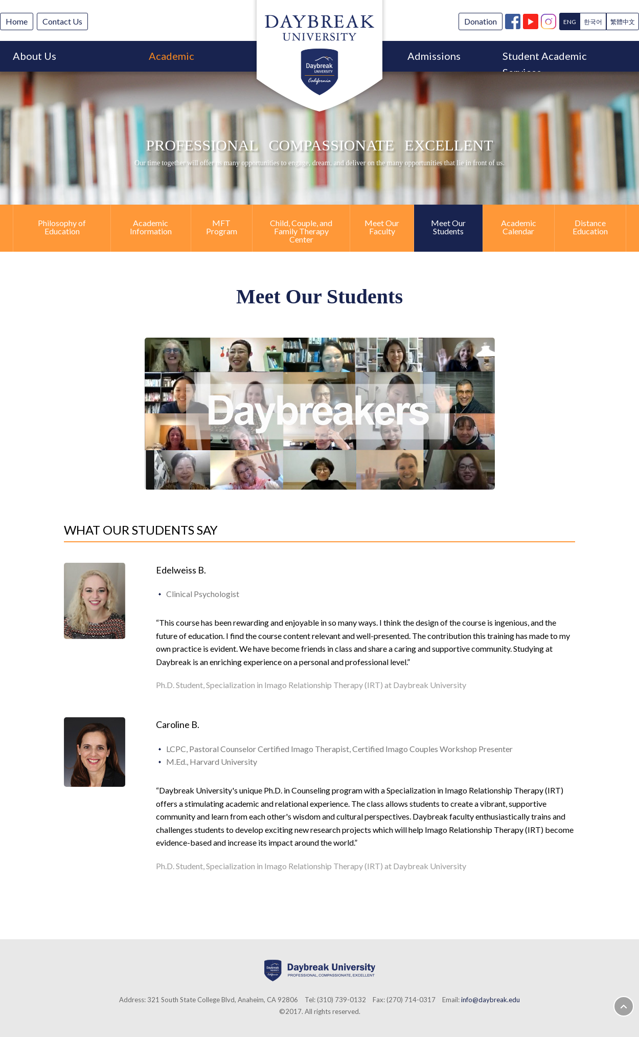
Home (17, 21)
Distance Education (590, 227)
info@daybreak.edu (490, 1000)
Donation (480, 21)
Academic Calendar (518, 227)
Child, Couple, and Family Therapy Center (301, 231)
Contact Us (62, 21)
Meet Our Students (448, 227)
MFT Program (221, 227)
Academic (171, 56)
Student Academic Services (545, 61)
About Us (34, 56)
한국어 (593, 22)
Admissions (434, 56)
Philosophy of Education (62, 227)
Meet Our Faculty (381, 227)
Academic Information (151, 227)
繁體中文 (622, 22)
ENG (569, 22)
